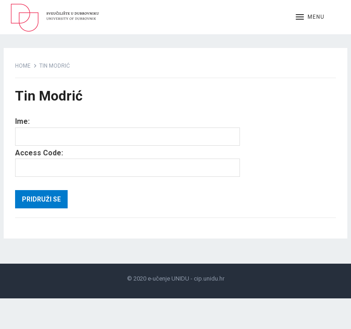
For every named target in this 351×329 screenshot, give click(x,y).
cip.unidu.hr (209, 278)
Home (23, 66)
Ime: (22, 121)
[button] (310, 17)
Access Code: (39, 153)
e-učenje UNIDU (168, 278)
